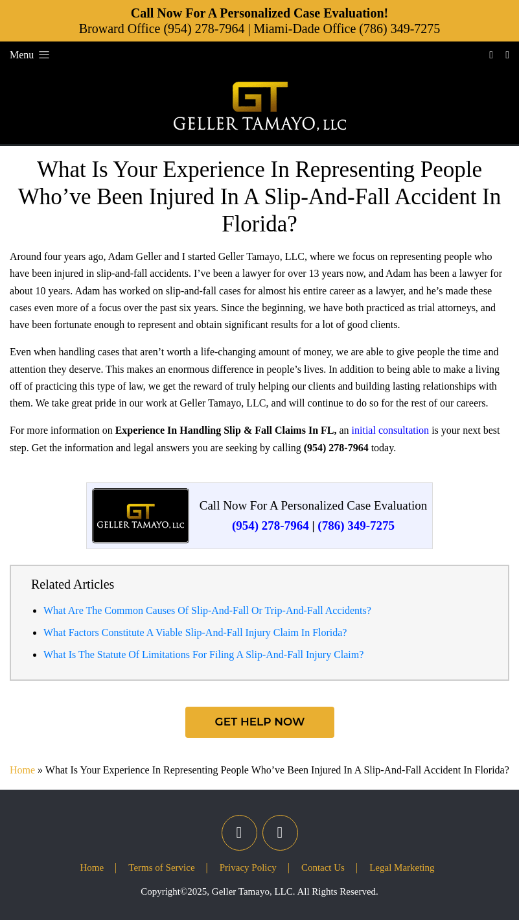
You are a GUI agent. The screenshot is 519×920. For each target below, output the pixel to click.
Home (22, 769)
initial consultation (391, 430)
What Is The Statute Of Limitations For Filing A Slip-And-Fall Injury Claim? (203, 654)
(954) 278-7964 (203, 28)
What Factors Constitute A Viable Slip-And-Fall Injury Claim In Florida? (195, 632)
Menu (31, 55)
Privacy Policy (248, 867)
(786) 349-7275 (399, 28)
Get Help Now (259, 721)
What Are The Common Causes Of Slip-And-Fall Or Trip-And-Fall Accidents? (207, 610)
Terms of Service (161, 867)
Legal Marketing (401, 867)
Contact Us (323, 867)
